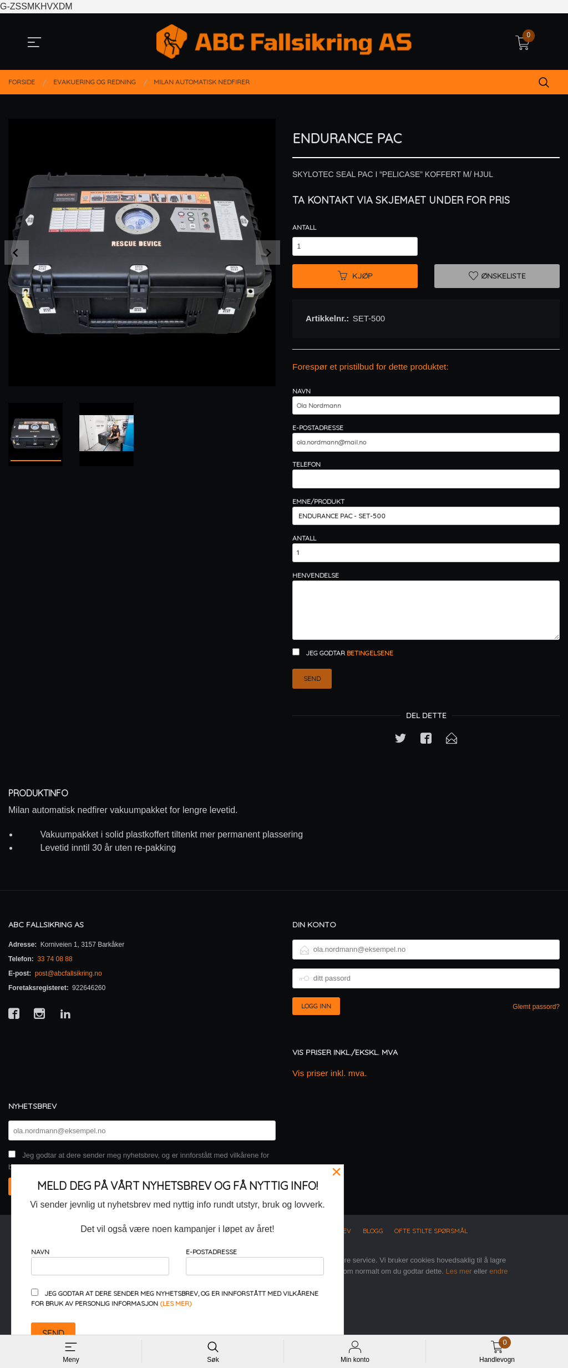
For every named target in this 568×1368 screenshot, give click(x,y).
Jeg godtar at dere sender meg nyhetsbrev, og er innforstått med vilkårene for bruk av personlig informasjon (174, 1298)
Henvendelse (426, 621)
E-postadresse (426, 443)
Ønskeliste (497, 277)
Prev (16, 252)
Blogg (373, 1249)
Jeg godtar (342, 670)
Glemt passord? (536, 1024)
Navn (426, 404)
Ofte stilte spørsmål (431, 1249)
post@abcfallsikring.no (68, 991)
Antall (304, 227)
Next (268, 252)
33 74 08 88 (54, 977)
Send (312, 696)
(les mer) (176, 1303)
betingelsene (370, 671)
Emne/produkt (426, 521)
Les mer (458, 1289)
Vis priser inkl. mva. (330, 1091)
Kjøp (355, 277)
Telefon (426, 482)
